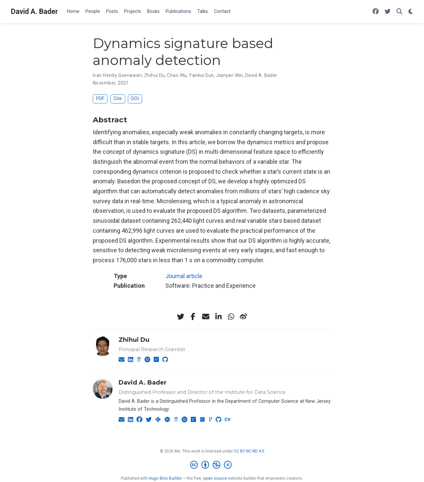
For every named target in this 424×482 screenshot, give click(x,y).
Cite (118, 98)
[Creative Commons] (212, 465)
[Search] (399, 12)
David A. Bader (34, 11)
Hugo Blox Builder (165, 478)
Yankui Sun (201, 75)
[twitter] (181, 317)
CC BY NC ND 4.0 (249, 451)
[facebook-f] (193, 317)
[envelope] (206, 317)
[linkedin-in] (218, 317)
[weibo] (243, 317)
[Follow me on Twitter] (388, 12)
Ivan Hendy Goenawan (117, 75)
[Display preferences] (410, 12)
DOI (135, 98)
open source (215, 478)
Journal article (183, 275)
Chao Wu (176, 75)
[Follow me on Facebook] (376, 12)
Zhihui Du (154, 75)
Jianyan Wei (229, 75)
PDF (100, 98)
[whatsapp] (231, 317)
